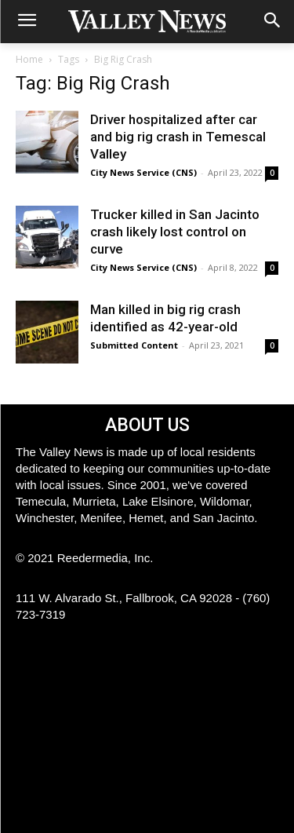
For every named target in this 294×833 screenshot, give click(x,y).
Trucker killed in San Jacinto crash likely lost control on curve (175, 231)
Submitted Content (134, 345)
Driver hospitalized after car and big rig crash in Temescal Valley (178, 136)
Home (29, 59)
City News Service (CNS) (143, 172)
